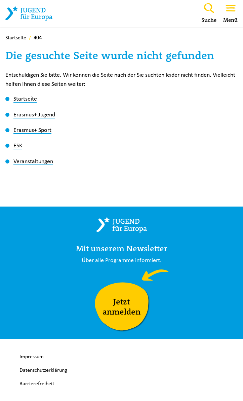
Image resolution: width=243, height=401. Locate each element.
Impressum (31, 356)
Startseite (25, 99)
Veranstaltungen (33, 161)
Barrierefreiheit (36, 383)
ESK (17, 145)
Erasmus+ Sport (32, 130)
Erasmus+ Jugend (34, 114)
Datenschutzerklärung (43, 369)
